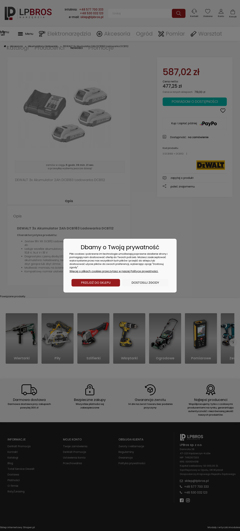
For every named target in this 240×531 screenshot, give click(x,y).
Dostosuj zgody (145, 282)
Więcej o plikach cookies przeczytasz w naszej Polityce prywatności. (113, 271)
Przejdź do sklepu (96, 282)
